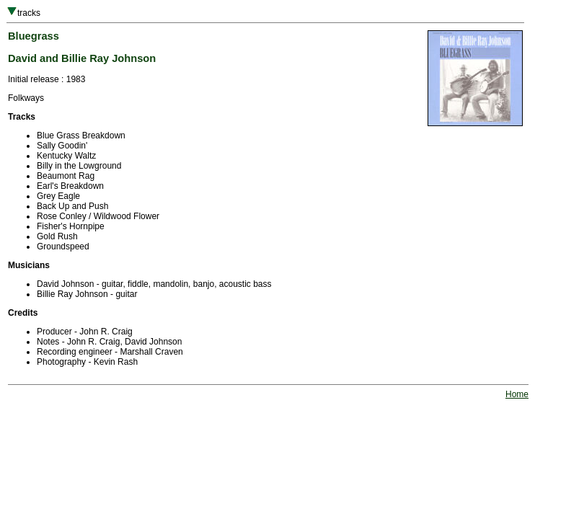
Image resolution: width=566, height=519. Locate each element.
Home (517, 394)
